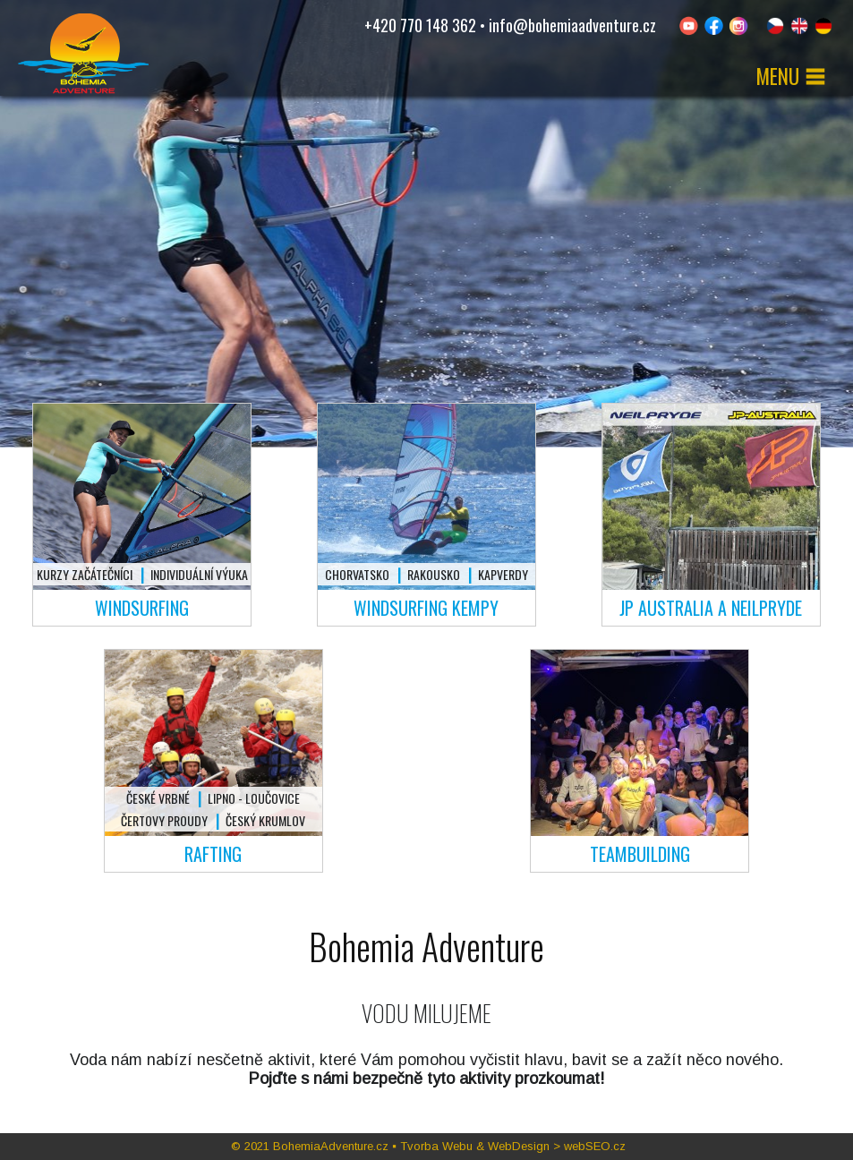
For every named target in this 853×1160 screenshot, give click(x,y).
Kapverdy (503, 574)
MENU (790, 76)
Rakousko (433, 574)
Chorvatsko (357, 574)
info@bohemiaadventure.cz (572, 25)
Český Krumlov (265, 820)
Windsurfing (142, 607)
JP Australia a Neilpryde (710, 607)
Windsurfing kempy (426, 607)
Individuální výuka (199, 574)
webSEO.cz (595, 1146)
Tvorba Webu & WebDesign (475, 1146)
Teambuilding (640, 853)
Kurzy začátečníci (84, 574)
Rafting (213, 853)
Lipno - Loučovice (254, 798)
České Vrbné (158, 798)
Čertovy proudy (164, 820)
